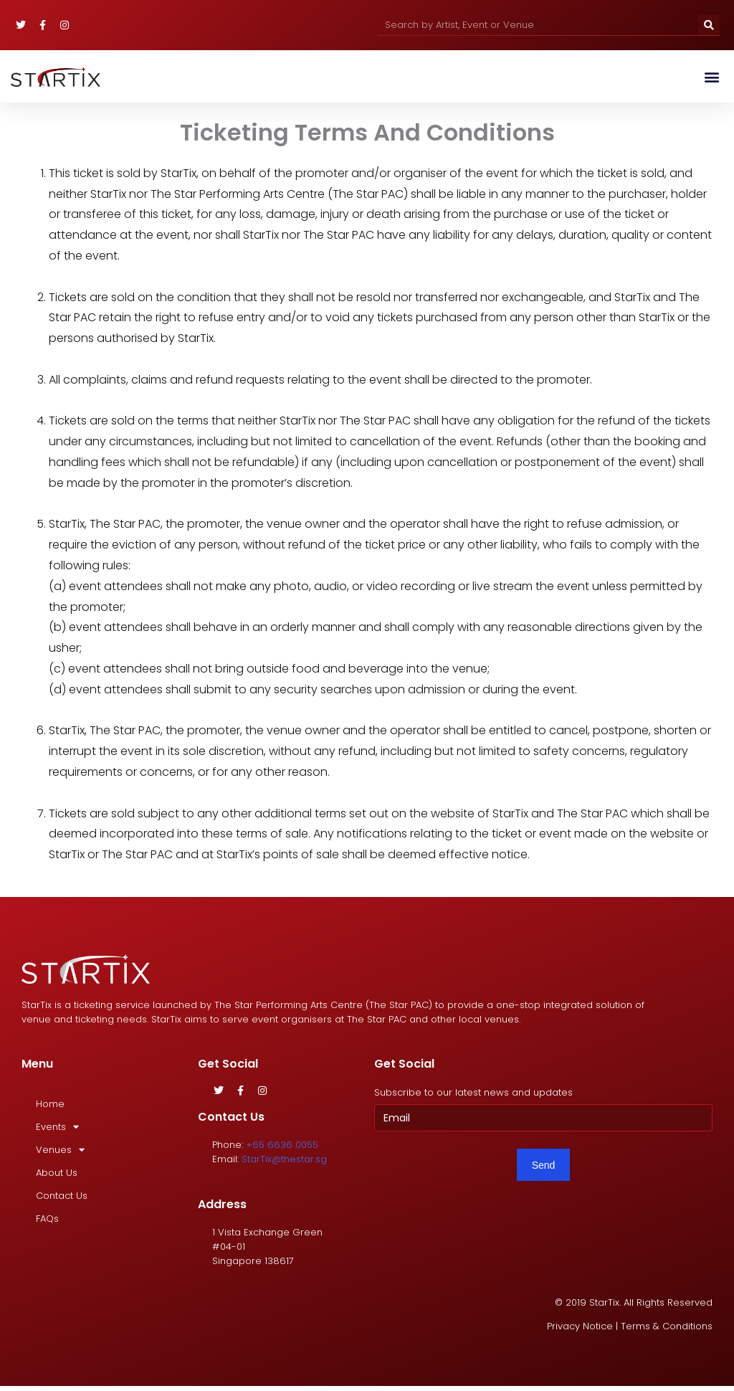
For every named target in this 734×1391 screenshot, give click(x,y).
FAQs (47, 1218)
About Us (56, 1172)
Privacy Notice (580, 1327)
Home (50, 1104)
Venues (60, 1150)
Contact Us (61, 1195)
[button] (711, 76)
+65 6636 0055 (282, 1145)
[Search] (709, 24)
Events (57, 1127)
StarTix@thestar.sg (284, 1159)
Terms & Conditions (666, 1327)
